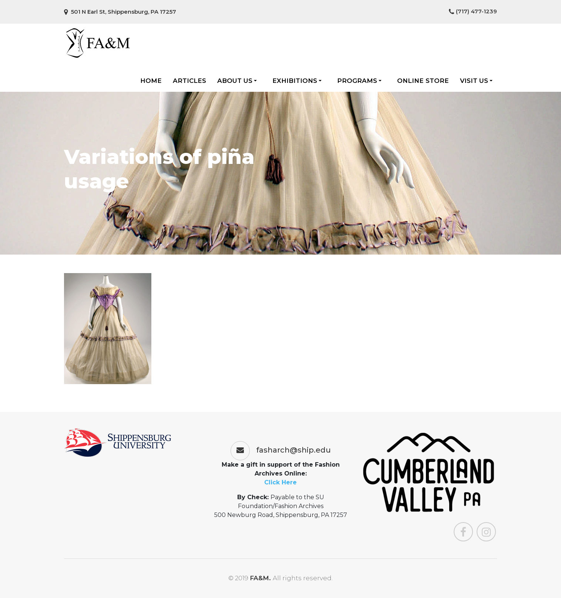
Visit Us (476, 80)
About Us (237, 80)
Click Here (280, 482)
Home (151, 80)
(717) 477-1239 (473, 11)
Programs (359, 80)
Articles (189, 80)
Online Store (423, 80)
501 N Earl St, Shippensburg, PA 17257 (120, 11)
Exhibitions (297, 80)
